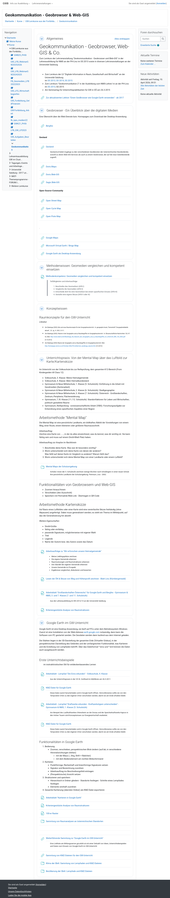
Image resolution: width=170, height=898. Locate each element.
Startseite (9, 21)
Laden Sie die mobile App (19, 895)
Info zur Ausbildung (19, 3)
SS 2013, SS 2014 (56, 80)
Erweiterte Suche (148, 45)
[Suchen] (151, 38)
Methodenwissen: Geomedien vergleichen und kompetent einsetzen (85, 267)
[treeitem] (17, 112)
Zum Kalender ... (148, 64)
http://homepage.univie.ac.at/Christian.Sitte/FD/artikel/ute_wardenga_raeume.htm (70, 346)
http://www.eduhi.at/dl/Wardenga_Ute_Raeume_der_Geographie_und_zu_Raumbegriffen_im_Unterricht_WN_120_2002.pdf (87, 337)
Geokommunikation (68, 21)
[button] (41, 38)
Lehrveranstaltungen (41, 3)
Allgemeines (54, 38)
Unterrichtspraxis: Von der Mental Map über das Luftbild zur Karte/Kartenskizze (86, 359)
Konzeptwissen (56, 308)
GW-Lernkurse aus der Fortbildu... (40, 21)
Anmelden (161, 3)
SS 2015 (68, 80)
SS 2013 (51, 87)
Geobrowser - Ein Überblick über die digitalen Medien (82, 110)
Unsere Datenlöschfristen (19, 891)
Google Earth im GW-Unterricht (67, 623)
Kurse (19, 21)
